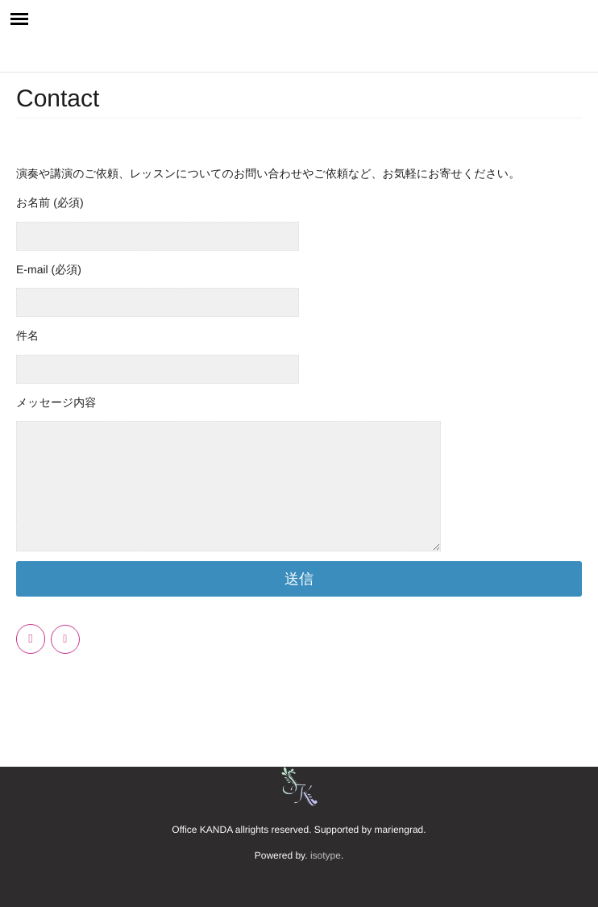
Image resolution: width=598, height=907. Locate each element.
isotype (325, 855)
